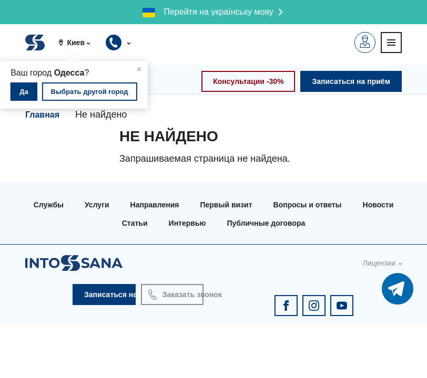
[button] (78, 42)
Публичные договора (266, 223)
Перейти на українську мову (218, 11)
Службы (49, 205)
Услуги (97, 205)
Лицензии (379, 263)
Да (23, 92)
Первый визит (226, 205)
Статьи (135, 223)
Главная (42, 114)
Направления (154, 205)
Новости (378, 205)
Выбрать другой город (89, 92)
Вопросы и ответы (307, 205)
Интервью (187, 223)
